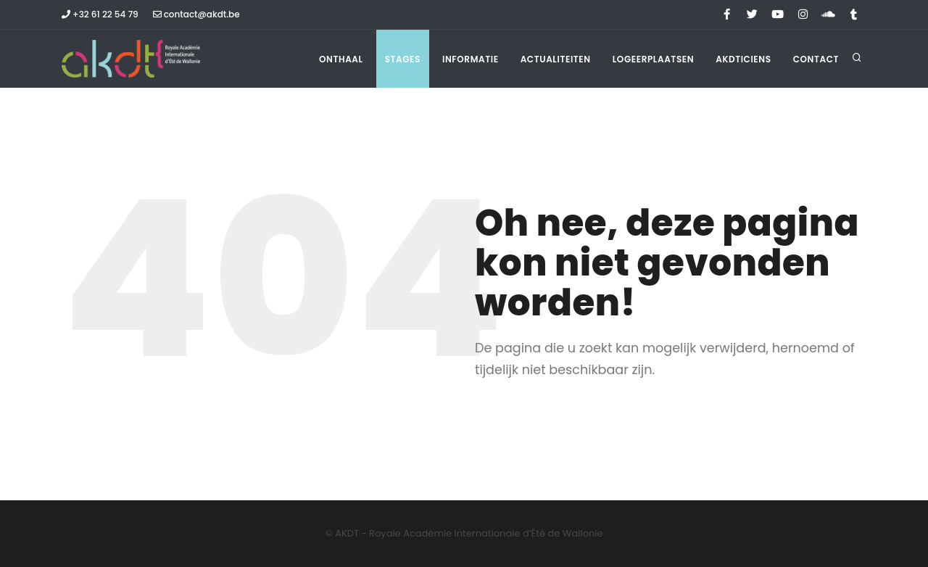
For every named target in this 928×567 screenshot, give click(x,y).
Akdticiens (743, 59)
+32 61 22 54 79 (100, 14)
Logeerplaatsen (653, 59)
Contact (816, 59)
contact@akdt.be (196, 14)
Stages (402, 59)
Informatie (470, 59)
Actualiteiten (556, 59)
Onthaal (341, 59)
